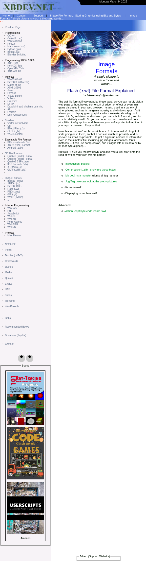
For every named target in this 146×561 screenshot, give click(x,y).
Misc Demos (14, 235)
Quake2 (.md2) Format (19, 156)
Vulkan (11, 98)
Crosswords (11, 261)
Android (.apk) (15, 147)
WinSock (12, 208)
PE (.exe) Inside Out (18, 142)
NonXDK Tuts (14, 65)
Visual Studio (14, 95)
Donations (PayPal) (15, 335)
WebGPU (12, 224)
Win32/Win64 (14, 41)
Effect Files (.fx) (15, 128)
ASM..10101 (14, 87)
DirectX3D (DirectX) (18, 82)
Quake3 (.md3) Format (19, 159)
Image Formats (13, 178)
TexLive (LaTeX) (14, 255)
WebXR (11, 219)
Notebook (10, 244)
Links (8, 318)
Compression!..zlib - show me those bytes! (91, 169)
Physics (11, 93)
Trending (10, 300)
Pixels (8, 249)
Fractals (11, 112)
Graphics (12, 101)
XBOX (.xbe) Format (18, 145)
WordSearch (12, 306)
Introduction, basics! (77, 163)
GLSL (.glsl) (13, 131)
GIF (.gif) (12, 194)
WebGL (11, 216)
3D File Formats (13, 153)
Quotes (9, 278)
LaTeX (10, 104)
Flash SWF (13, 189)
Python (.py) (14, 49)
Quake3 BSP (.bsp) (18, 161)
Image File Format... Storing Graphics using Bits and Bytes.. (86, 15)
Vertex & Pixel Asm (17, 123)
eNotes (9, 266)
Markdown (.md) (16, 46)
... (8, 172)
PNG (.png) (13, 191)
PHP (10, 211)
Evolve (8, 283)
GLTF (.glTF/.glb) (16, 169)
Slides (8, 295)
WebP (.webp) (15, 197)
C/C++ (11, 35)
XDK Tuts (12, 63)
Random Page (13, 27)
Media (8, 272)
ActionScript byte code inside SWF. (86, 211)
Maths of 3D (14, 85)
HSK (7, 289)
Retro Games (14, 221)
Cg (9, 125)
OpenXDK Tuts (15, 68)
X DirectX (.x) (14, 167)
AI (8, 109)
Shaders (9, 120)
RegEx (11, 43)
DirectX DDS (14, 186)
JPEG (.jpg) (13, 183)
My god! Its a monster (78, 175)
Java (10, 90)
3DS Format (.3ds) (17, 164)
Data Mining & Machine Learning (25, 106)
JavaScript (13, 213)
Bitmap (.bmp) (15, 180)
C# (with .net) (14, 38)
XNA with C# (14, 71)
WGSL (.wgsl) (14, 134)
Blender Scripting (16, 54)
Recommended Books (17, 326)
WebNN (11, 227)
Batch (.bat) (13, 52)
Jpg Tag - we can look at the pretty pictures (91, 181)
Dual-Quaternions (17, 114)
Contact (9, 344)
